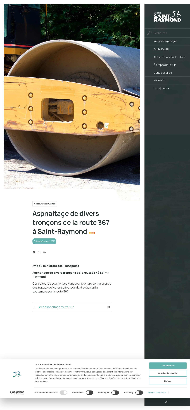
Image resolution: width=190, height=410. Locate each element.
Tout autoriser (168, 378)
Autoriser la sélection (168, 385)
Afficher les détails (157, 405)
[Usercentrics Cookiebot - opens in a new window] (17, 405)
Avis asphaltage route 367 (58, 308)
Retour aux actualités (46, 203)
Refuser (168, 393)
